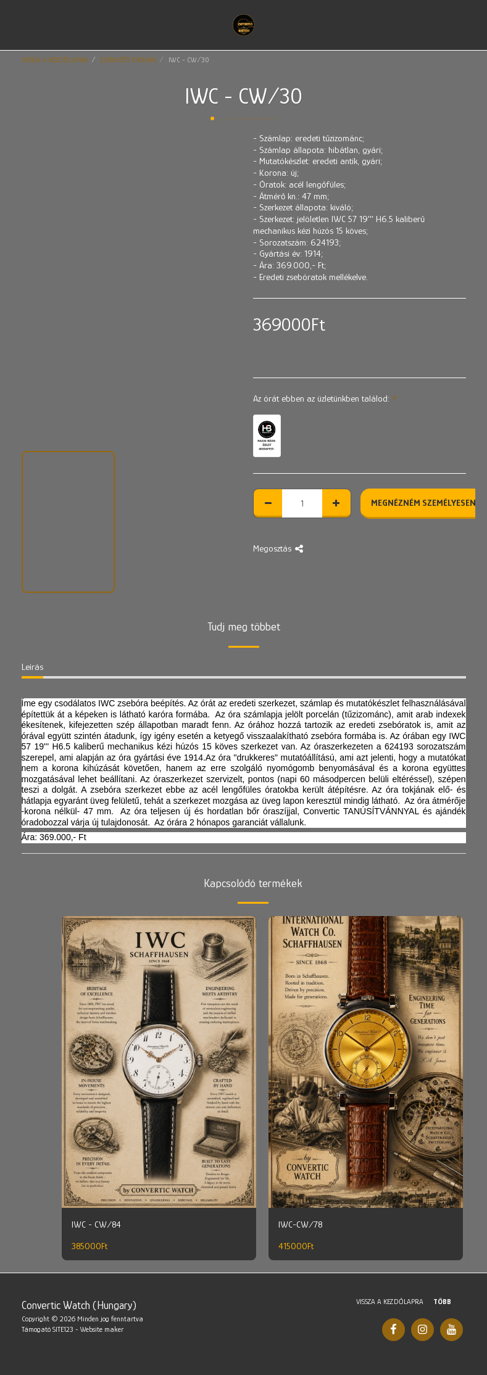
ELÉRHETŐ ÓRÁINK (128, 60)
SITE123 (62, 1329)
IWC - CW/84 (96, 1224)
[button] (13, 25)
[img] (159, 1062)
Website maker (101, 1329)
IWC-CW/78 (300, 1224)
